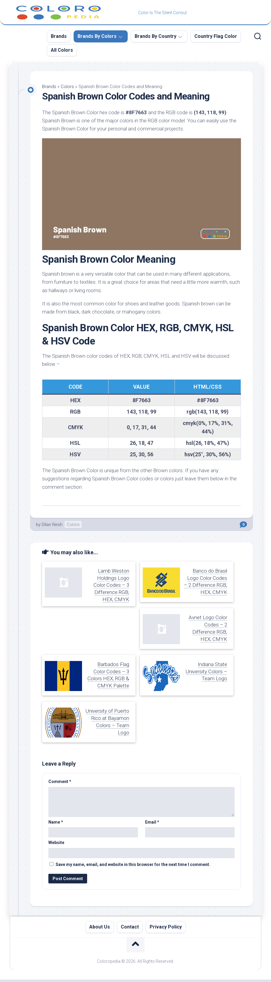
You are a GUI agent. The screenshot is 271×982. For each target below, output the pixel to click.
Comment (59, 781)
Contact (130, 927)
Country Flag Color (215, 36)
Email (152, 822)
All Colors (62, 50)
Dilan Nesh (52, 524)
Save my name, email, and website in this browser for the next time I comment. (133, 864)
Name (55, 822)
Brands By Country (155, 36)
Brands (59, 36)
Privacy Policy (166, 927)
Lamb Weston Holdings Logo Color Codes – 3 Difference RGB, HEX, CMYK (111, 585)
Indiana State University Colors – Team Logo (206, 671)
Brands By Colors (97, 36)
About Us (99, 927)
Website (56, 842)
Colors (67, 86)
